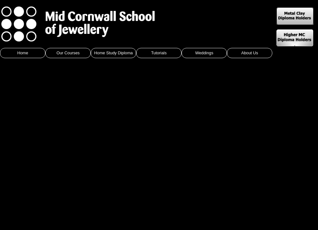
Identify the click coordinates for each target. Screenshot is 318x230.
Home (22, 52)
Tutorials (159, 52)
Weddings (204, 52)
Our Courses (68, 52)
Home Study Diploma (113, 52)
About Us (249, 52)
